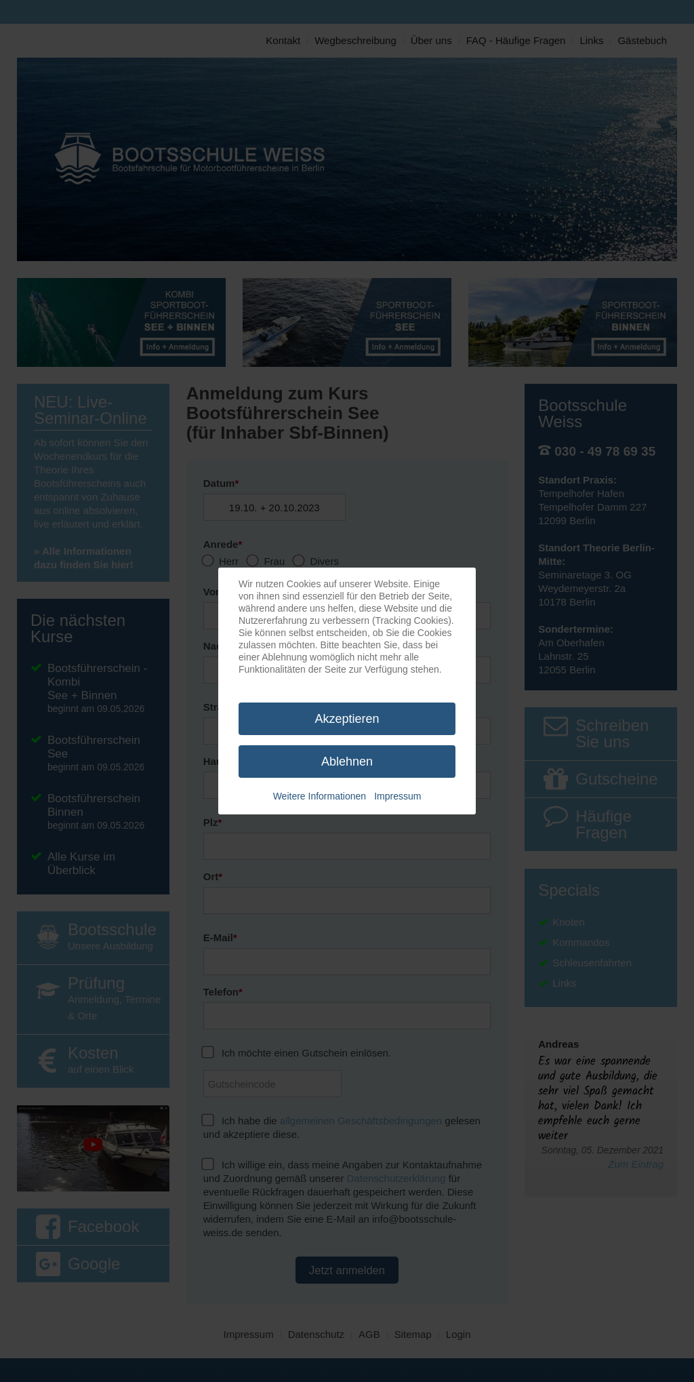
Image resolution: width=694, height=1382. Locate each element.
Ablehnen (347, 761)
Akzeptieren (346, 719)
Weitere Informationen (319, 796)
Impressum (397, 796)
